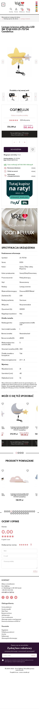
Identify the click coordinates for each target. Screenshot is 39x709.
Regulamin (5, 630)
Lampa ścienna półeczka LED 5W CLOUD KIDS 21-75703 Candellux (20, 495)
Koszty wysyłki (6, 609)
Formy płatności (6, 607)
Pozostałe (5, 626)
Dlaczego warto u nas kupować (11, 619)
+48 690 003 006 (7, 590)
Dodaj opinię (26, 120)
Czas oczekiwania (7, 617)
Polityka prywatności (8, 632)
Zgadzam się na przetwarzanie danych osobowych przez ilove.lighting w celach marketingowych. (19, 661)
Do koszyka (16, 149)
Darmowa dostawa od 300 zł (11, 621)
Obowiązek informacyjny (9, 638)
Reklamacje (5, 636)
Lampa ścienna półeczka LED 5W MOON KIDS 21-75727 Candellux (20, 428)
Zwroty (4, 634)
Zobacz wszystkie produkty (19, 115)
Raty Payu (5, 611)
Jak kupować (6, 615)
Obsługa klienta (8, 603)
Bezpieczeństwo (7, 613)
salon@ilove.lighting (8, 592)
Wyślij (35, 571)
